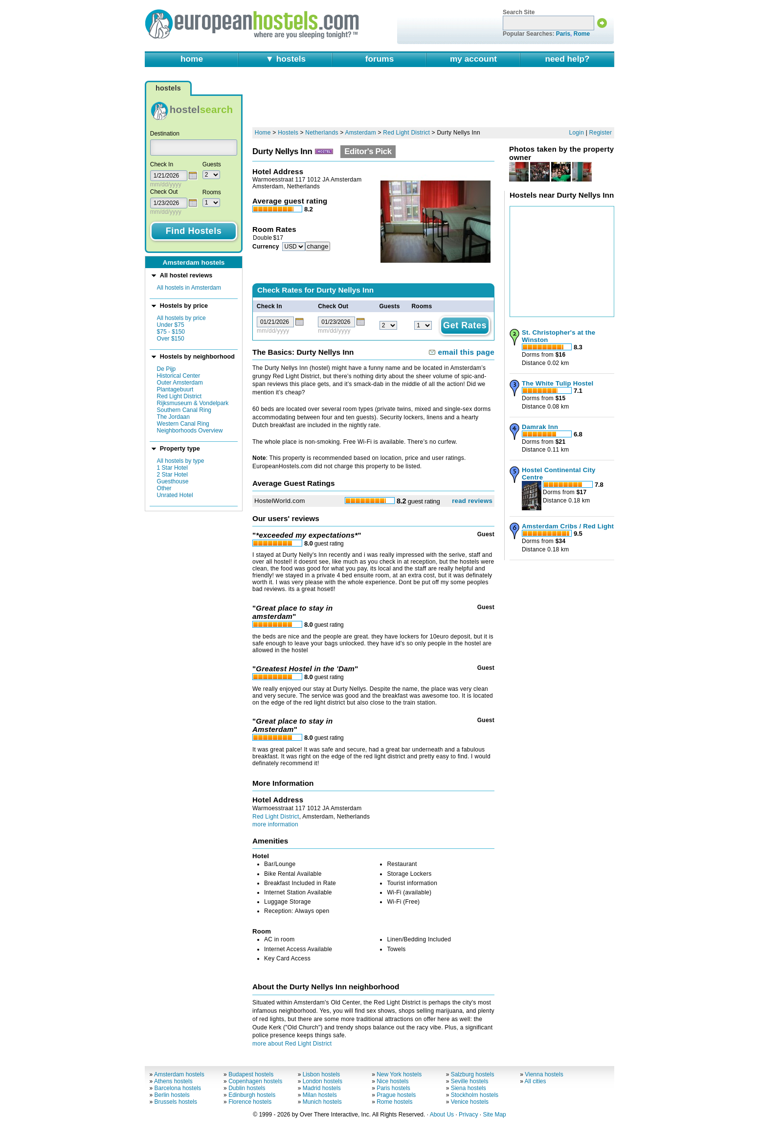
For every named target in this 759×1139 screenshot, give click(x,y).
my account (473, 59)
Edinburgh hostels (251, 1095)
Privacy (468, 1114)
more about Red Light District (292, 1043)
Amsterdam (360, 132)
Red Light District (179, 396)
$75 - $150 (171, 331)
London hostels (322, 1081)
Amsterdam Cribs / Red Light (568, 526)
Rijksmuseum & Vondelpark (193, 403)
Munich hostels (322, 1101)
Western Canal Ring (183, 423)
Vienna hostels (544, 1074)
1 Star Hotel (172, 467)
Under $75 (170, 324)
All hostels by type (180, 460)
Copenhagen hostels (255, 1081)
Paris (563, 33)
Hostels (288, 132)
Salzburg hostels (472, 1074)
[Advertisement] (433, 101)
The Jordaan (173, 416)
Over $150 (170, 338)
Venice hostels (470, 1101)
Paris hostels (393, 1088)
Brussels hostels (176, 1101)
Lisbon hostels (321, 1074)
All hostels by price (181, 318)
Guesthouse (173, 481)
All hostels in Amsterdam (189, 287)
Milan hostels (320, 1095)
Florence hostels (249, 1101)
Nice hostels (392, 1081)
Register (600, 132)
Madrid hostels (322, 1088)
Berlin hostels (172, 1095)
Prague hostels (396, 1095)
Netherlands (321, 132)
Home (263, 132)
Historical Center (179, 375)
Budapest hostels (250, 1074)
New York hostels (399, 1074)
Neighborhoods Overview (190, 430)
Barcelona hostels (178, 1088)
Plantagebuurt (175, 389)
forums (379, 59)
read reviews (472, 500)
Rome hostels (394, 1101)
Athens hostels (173, 1081)
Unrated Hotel (175, 495)
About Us (442, 1114)
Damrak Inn (540, 427)
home (191, 59)
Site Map (494, 1114)
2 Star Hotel (172, 474)
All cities (535, 1081)
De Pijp (166, 368)
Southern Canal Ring (184, 410)
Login (576, 132)
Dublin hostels (246, 1088)
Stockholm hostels (474, 1095)
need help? (567, 59)
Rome (582, 33)
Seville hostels (470, 1081)
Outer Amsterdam (180, 382)
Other (164, 488)
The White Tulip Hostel (557, 383)
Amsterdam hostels (179, 1074)
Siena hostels (468, 1088)
